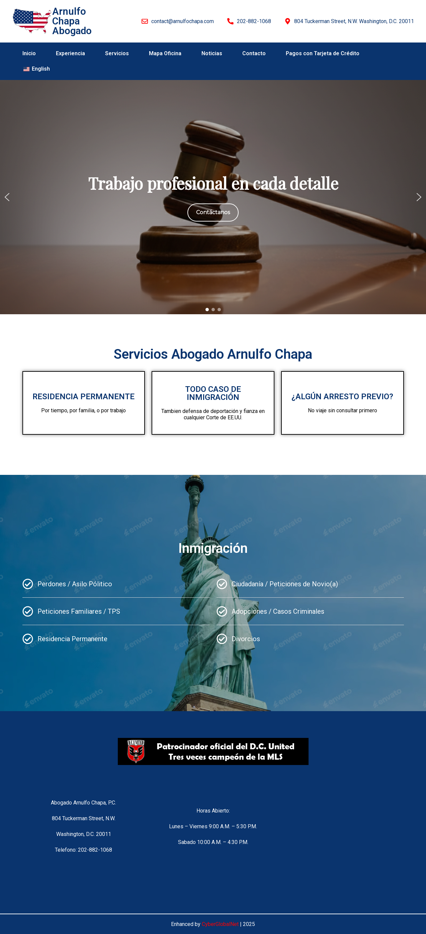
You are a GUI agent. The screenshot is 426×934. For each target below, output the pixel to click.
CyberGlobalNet (220, 924)
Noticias (211, 53)
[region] (213, 197)
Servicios (117, 53)
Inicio (29, 53)
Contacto (254, 53)
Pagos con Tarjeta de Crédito (322, 53)
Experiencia (70, 53)
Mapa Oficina (165, 53)
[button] (7, 197)
